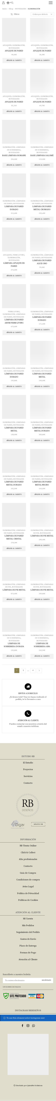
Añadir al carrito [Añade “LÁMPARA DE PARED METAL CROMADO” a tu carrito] (42, 219)
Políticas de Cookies (28, 900)
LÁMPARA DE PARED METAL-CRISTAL (14, 537)
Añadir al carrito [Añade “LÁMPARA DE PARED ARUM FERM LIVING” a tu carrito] (14, 332)
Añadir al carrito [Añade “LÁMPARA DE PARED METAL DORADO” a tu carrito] (42, 441)
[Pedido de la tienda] (42, 14)
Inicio (4, 9)
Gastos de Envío (28, 939)
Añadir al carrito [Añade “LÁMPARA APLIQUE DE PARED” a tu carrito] (14, 276)
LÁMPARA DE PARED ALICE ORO (41, 262)
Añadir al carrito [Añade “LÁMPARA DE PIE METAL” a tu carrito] (42, 545)
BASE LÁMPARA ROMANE (14, 155)
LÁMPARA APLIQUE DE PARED (14, 264)
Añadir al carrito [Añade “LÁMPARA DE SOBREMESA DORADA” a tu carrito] (14, 656)
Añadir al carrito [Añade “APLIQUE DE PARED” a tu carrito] (14, 60)
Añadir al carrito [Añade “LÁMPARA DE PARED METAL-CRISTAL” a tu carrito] (14, 548)
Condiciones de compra (28, 879)
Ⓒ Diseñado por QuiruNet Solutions (28, 1085)
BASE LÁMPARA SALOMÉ (42, 155)
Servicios (28, 776)
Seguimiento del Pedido (28, 932)
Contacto (28, 783)
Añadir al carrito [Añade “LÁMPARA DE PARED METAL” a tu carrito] (42, 387)
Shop (11, 9)
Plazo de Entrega (28, 945)
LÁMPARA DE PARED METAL (41, 375)
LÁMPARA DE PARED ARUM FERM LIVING (14, 321)
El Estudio (28, 762)
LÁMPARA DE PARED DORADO (14, 208)
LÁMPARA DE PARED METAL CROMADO (41, 208)
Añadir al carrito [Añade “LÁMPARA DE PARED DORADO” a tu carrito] (14, 219)
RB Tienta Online (28, 845)
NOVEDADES (20, 9)
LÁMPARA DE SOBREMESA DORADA (14, 645)
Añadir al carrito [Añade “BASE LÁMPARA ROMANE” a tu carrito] (14, 165)
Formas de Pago (28, 952)
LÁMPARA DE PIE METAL (42, 536)
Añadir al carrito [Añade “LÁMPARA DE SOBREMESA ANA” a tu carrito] (42, 656)
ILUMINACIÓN (18, 45)
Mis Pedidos (28, 925)
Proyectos (28, 769)
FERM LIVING (18, 255)
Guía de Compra (28, 873)
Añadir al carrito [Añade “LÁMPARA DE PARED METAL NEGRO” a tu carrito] (42, 494)
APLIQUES (7, 45)
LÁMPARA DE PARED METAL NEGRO (41, 483)
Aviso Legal (28, 886)
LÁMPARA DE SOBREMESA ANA (42, 645)
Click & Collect (28, 852)
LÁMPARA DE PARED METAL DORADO (41, 429)
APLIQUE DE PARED (14, 51)
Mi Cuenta (28, 918)
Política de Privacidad (28, 893)
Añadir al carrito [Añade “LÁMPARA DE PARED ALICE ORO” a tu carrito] (42, 273)
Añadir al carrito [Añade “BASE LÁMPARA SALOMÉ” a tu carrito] (42, 165)
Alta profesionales (28, 859)
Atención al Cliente (28, 959)
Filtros (15, 14)
